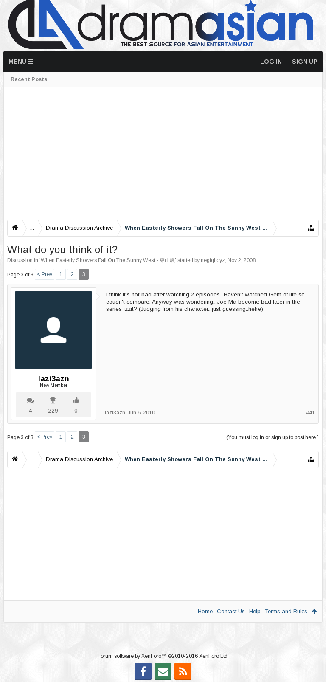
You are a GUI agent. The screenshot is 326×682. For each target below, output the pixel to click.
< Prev (44, 274)
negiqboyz (213, 260)
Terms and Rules (286, 611)
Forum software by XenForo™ (163, 656)
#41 (310, 413)
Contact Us (231, 611)
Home (205, 611)
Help (255, 611)
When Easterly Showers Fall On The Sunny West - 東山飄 (108, 260)
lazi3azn (53, 378)
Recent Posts (29, 79)
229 (53, 410)
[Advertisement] (163, 153)
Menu (20, 61)
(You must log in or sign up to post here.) (272, 437)
